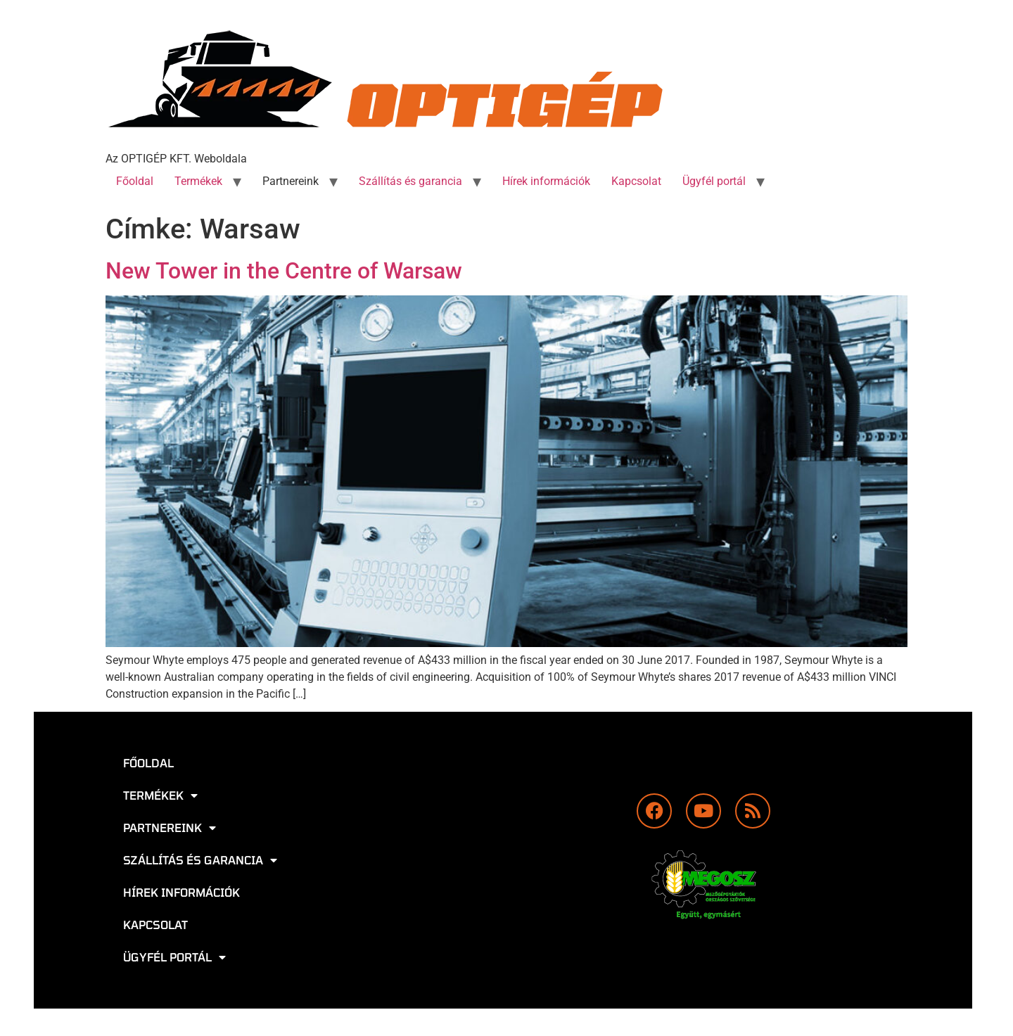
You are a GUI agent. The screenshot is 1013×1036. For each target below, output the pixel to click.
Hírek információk (546, 181)
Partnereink (290, 181)
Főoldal (134, 181)
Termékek (198, 181)
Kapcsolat (636, 181)
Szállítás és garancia (410, 181)
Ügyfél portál (714, 181)
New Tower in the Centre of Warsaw (284, 270)
